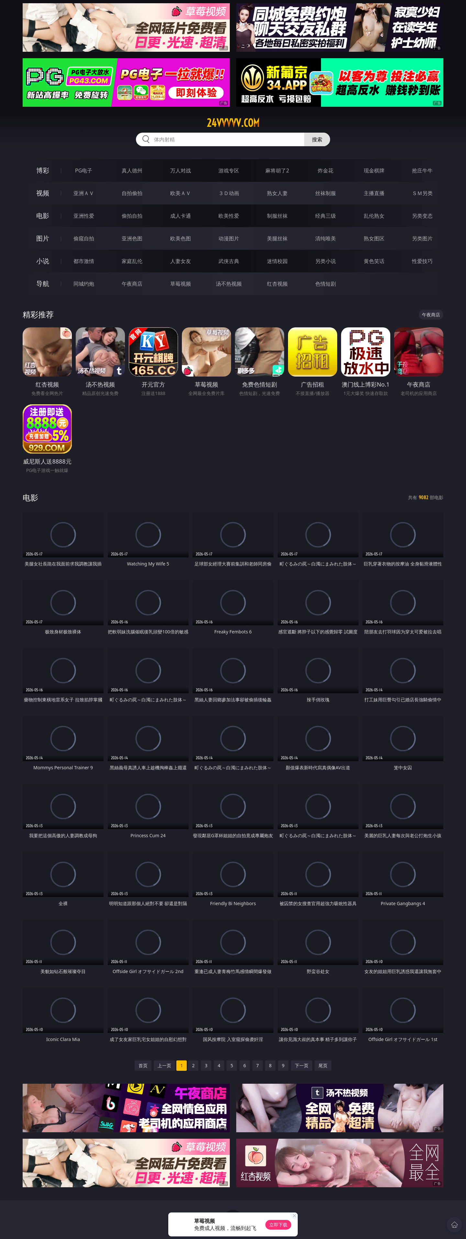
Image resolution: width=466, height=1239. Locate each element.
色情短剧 (325, 283)
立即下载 (278, 1225)
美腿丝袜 (277, 238)
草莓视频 (180, 283)
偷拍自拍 (132, 215)
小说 (42, 261)
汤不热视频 (229, 283)
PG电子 (83, 170)
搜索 (317, 139)
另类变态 (422, 215)
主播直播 (374, 193)
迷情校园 (277, 261)
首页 (143, 1065)
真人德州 (132, 170)
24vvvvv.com (233, 122)
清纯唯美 (325, 238)
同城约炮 (83, 283)
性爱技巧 (422, 261)
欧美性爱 (228, 215)
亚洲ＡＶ (83, 193)
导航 (42, 283)
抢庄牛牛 (422, 170)
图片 (42, 238)
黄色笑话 (374, 261)
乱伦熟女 (374, 215)
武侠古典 (228, 261)
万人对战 (180, 170)
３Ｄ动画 (228, 193)
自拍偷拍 (132, 193)
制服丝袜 (277, 215)
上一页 (164, 1065)
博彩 (42, 170)
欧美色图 (180, 238)
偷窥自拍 (83, 238)
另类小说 (325, 261)
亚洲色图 (132, 238)
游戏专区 (228, 170)
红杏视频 (277, 283)
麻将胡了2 (277, 170)
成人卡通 (180, 215)
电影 (42, 215)
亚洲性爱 (83, 215)
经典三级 (325, 215)
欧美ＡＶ (180, 193)
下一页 (301, 1065)
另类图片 (422, 238)
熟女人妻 (277, 193)
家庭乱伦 (132, 261)
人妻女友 (180, 261)
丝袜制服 (325, 193)
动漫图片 (228, 238)
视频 (42, 193)
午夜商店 (132, 283)
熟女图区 (374, 238)
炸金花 (325, 170)
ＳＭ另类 (422, 193)
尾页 (322, 1065)
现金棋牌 (374, 170)
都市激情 (83, 261)
